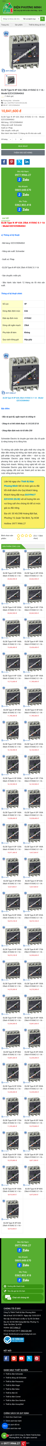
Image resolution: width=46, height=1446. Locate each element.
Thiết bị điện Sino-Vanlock (14, 1400)
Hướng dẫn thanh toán (14, 1286)
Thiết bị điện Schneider (13, 1374)
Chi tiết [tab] (5, 218)
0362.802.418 (23, 204)
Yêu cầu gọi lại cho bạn (14, 1291)
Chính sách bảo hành (13, 1421)
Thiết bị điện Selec (12, 1389)
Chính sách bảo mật (12, 1428)
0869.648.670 (23, 189)
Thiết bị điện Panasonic (13, 1381)
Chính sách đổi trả (11, 1425)
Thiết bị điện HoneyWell (14, 1404)
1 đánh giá (9, 96)
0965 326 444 (26, 1331)
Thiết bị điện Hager (12, 1385)
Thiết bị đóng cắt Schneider (15, 1378)
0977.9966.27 (23, 175)
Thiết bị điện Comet (12, 1397)
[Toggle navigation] (4, 1)
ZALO (5, 1426)
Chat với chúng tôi (17, 1298)
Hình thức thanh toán (13, 1417)
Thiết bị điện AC (11, 1393)
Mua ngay (23, 146)
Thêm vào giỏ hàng (23, 153)
